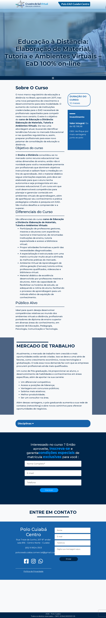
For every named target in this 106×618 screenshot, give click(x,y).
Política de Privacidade (33, 571)
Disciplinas (26, 423)
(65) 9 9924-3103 (33, 547)
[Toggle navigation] (53, 78)
